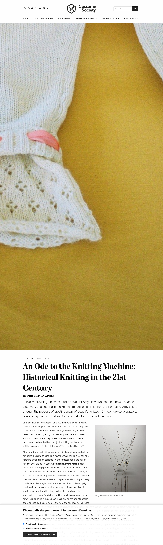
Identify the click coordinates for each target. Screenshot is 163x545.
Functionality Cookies (34, 524)
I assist (58, 434)
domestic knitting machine (67, 464)
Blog (25, 358)
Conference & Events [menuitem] (86, 19)
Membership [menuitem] (64, 19)
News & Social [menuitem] (131, 19)
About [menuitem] (26, 19)
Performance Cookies (34, 529)
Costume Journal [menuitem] (44, 19)
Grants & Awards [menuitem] (110, 19)
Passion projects (40, 358)
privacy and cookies (66, 519)
